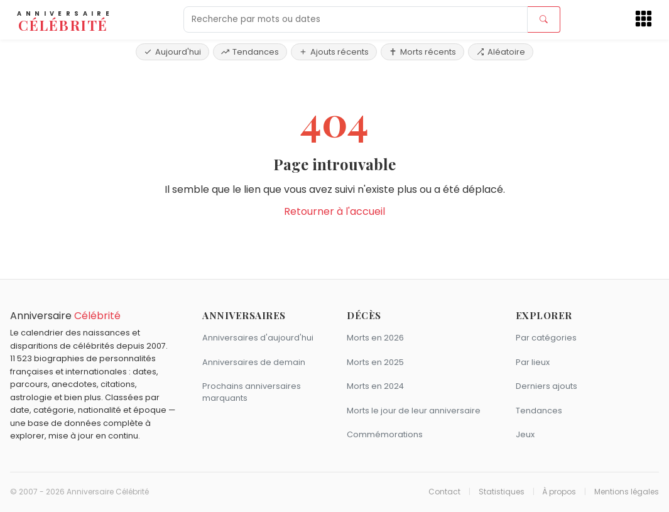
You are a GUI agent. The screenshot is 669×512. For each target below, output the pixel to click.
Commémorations (385, 434)
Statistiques (502, 491)
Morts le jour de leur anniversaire (414, 410)
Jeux (525, 434)
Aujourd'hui (172, 52)
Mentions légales (626, 491)
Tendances (250, 52)
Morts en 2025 (375, 362)
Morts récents (422, 52)
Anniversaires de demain (253, 362)
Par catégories (546, 337)
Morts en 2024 (375, 386)
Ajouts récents (334, 52)
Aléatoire (500, 52)
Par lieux (533, 362)
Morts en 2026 (375, 337)
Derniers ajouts (546, 386)
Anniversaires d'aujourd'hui (257, 337)
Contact (444, 491)
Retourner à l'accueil (334, 211)
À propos (559, 491)
